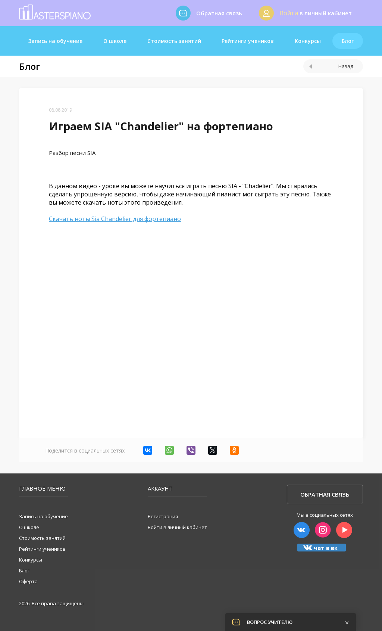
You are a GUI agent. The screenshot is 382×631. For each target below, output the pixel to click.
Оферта (28, 581)
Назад (331, 66)
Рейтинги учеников (248, 40)
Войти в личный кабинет (177, 527)
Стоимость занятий (174, 40)
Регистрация (163, 516)
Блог (348, 40)
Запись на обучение (55, 40)
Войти (288, 13)
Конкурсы (308, 40)
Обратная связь (325, 494)
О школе (114, 40)
